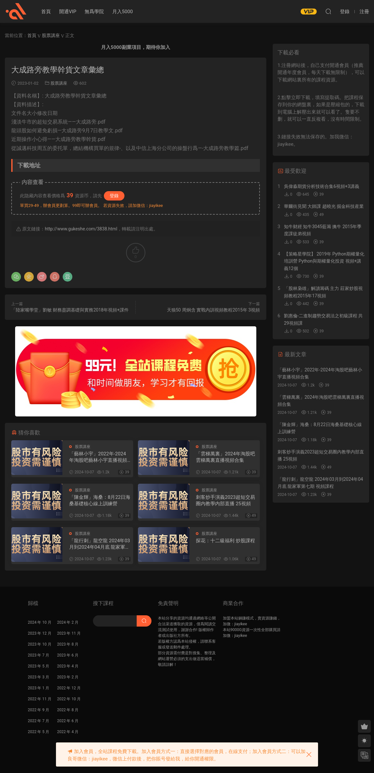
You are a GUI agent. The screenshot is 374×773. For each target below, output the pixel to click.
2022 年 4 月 (68, 732)
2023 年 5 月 (39, 666)
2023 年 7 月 (39, 655)
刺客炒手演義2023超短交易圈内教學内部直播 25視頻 (225, 500)
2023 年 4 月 (68, 666)
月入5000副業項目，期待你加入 (135, 47)
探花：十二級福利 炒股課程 (225, 541)
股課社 (16, 11)
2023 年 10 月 (39, 644)
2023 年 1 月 (39, 688)
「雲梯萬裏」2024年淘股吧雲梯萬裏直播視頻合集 (225, 457)
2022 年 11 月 (39, 699)
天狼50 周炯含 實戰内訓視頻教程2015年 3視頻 (213, 309)
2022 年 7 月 (39, 721)
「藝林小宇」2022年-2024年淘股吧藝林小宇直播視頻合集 (98, 457)
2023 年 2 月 (68, 677)
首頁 (46, 11)
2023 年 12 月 (39, 633)
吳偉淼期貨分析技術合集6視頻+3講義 (321, 186)
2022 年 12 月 (69, 688)
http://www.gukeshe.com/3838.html (81, 228)
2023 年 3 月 (39, 677)
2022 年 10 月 (69, 699)
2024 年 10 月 (39, 622)
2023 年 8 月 (68, 644)
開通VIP (67, 11)
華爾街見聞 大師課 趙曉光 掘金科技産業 (324, 206)
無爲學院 (94, 11)
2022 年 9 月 (39, 710)
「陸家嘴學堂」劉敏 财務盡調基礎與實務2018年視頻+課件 (70, 309)
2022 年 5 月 (39, 732)
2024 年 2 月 (68, 622)
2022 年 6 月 (68, 721)
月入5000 (122, 11)
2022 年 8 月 (68, 710)
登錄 (114, 195)
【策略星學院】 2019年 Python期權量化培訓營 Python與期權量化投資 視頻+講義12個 (324, 261)
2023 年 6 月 (68, 655)
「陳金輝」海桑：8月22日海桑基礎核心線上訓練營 (99, 500)
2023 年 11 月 (69, 633)
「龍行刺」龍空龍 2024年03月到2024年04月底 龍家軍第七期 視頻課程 (99, 544)
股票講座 (58, 83)
